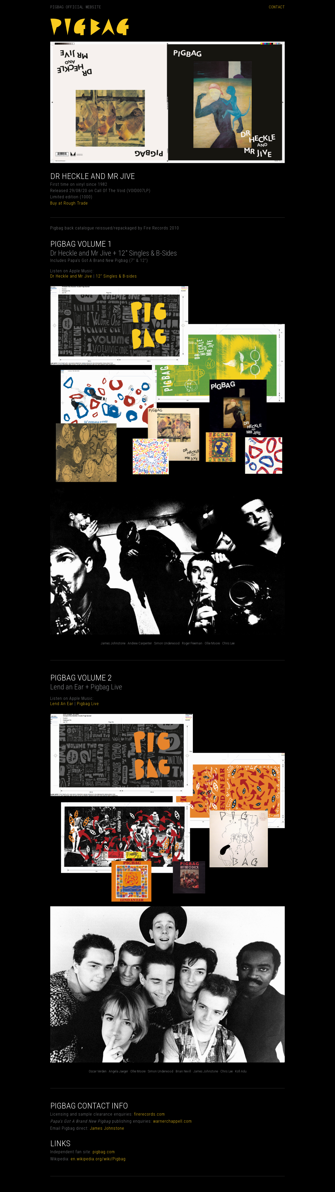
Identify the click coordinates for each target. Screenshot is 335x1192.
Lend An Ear (61, 703)
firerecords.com (149, 1114)
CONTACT (277, 6)
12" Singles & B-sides (116, 276)
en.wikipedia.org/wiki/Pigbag (98, 1158)
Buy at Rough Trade (69, 203)
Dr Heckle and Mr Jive (71, 276)
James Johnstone (107, 1128)
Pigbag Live (88, 703)
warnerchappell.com (172, 1121)
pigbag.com (104, 1151)
